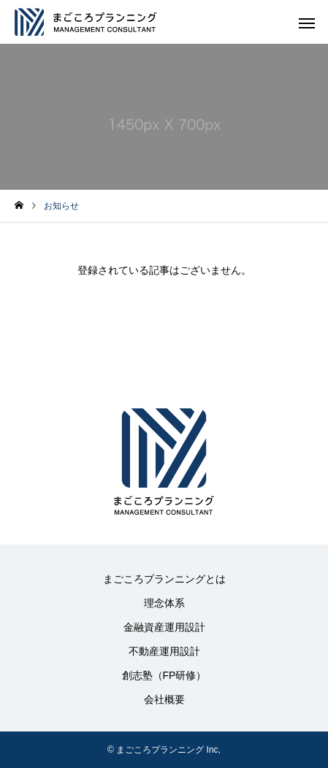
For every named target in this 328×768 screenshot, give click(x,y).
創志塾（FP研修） (164, 675)
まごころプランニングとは (164, 579)
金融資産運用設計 (164, 627)
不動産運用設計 (164, 651)
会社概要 (164, 699)
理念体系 (164, 603)
